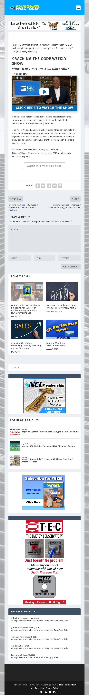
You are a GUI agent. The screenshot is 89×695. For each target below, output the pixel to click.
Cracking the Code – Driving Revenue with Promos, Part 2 (61, 306)
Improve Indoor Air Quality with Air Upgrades (36, 657)
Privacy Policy (52, 688)
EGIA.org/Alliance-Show (22, 153)
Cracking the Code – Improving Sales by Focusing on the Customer (26, 345)
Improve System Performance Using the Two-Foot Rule (41, 620)
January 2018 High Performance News (56, 344)
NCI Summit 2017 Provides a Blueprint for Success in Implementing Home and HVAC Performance (26, 309)
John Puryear (17, 618)
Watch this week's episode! (44, 165)
